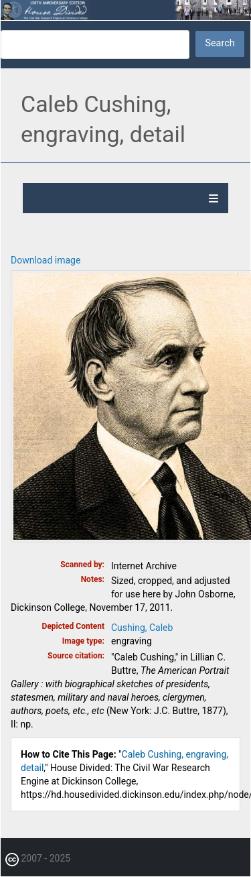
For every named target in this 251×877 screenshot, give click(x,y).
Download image (45, 260)
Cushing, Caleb (142, 627)
